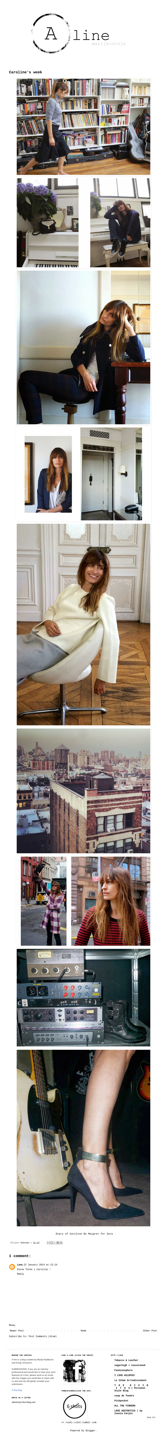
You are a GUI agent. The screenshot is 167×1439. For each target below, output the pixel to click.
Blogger (91, 1430)
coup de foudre (124, 1395)
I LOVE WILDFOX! (124, 1375)
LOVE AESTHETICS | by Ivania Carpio (128, 1412)
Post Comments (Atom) (43, 1336)
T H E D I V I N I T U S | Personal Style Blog (131, 1388)
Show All (151, 1417)
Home (83, 1330)
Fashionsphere (123, 1370)
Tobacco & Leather (126, 1360)
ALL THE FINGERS (124, 1405)
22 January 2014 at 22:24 (40, 1264)
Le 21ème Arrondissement (130, 1380)
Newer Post (17, 1330)
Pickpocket (121, 1400)
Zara (110, 1233)
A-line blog (17, 1390)
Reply (20, 1274)
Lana (20, 1264)
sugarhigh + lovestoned (129, 1365)
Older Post (150, 1330)
